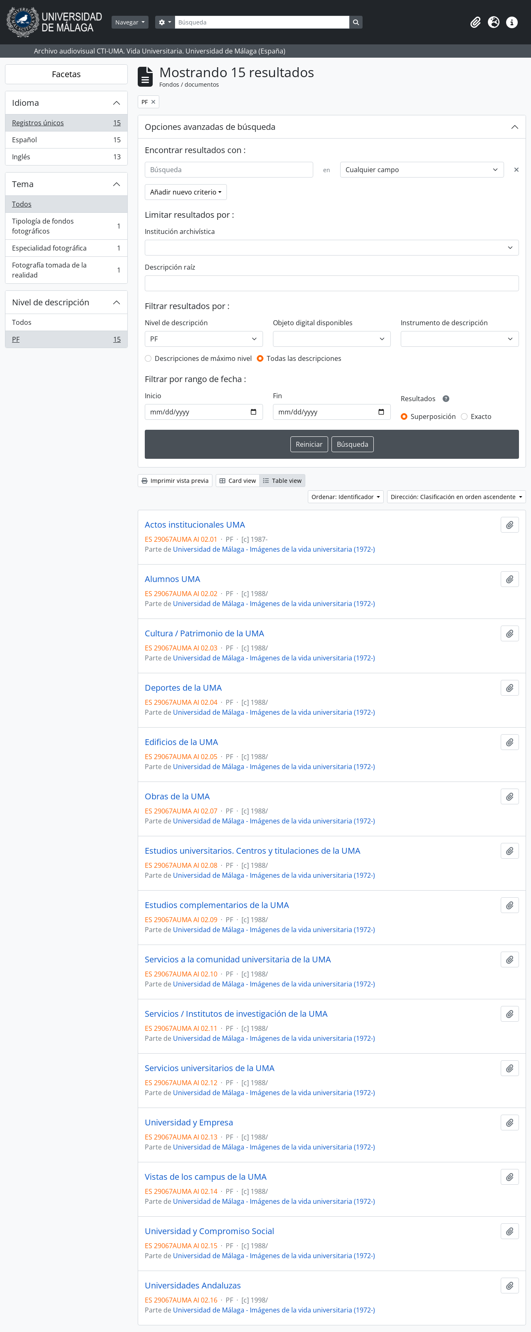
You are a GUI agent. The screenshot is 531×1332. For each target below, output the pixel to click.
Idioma (25, 102)
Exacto (481, 416)
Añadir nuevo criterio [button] (183, 192)
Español (66, 142)
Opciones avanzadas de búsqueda (210, 126)
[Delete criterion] (516, 170)
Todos (22, 204)
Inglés (66, 158)
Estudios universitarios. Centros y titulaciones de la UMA (252, 851)
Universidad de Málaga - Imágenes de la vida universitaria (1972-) (274, 549)
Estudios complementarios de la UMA (217, 905)
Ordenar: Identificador (343, 497)
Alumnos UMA (172, 579)
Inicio (153, 395)
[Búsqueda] (262, 22)
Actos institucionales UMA (195, 525)
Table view (282, 481)
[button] (475, 22)
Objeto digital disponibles (313, 322)
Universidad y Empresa (189, 1122)
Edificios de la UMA (181, 742)
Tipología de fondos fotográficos (66, 226)
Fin (277, 395)
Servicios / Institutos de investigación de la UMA (236, 1014)
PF (66, 341)
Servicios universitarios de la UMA (210, 1068)
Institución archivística (180, 231)
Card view (237, 481)
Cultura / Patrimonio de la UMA (204, 633)
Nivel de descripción (50, 302)
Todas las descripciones (304, 358)
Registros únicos (66, 124)
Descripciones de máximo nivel (203, 358)
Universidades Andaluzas (193, 1286)
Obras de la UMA (177, 796)
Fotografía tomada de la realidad (66, 270)
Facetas (66, 74)
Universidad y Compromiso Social (209, 1231)
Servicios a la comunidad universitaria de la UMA (238, 959)
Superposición (433, 416)
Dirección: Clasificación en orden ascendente (454, 497)
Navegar (127, 22)
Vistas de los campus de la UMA (206, 1177)
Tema (23, 184)
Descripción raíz (170, 267)
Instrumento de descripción (444, 322)
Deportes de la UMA (183, 688)
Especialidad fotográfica (66, 250)
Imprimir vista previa (175, 481)
